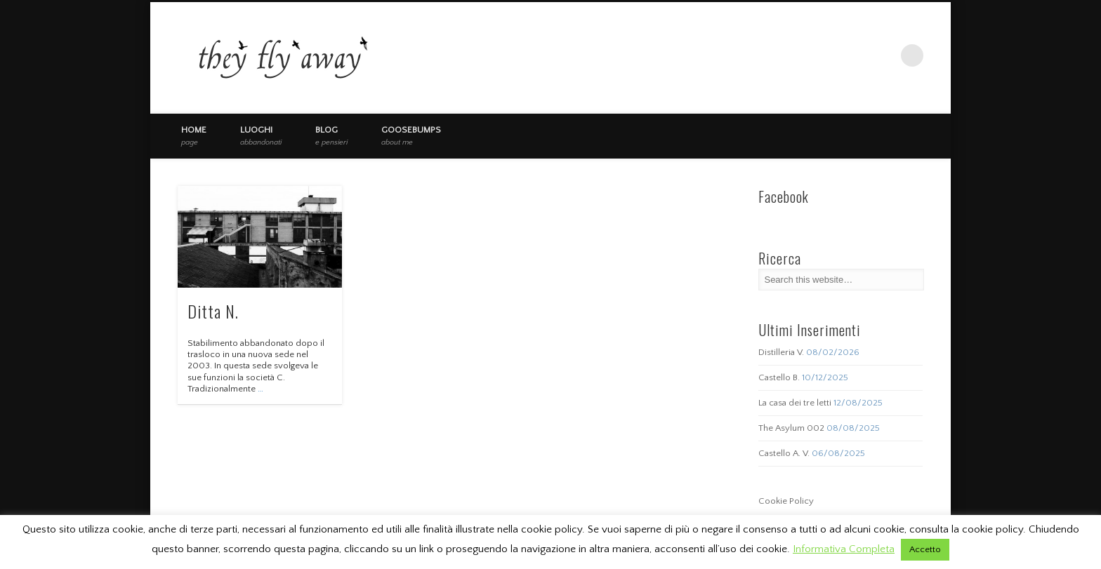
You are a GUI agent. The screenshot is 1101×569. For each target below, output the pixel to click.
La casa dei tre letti (794, 403)
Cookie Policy (786, 501)
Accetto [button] (925, 549)
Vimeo (883, 55)
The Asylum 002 (791, 428)
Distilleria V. (781, 352)
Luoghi (261, 135)
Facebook (854, 55)
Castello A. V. (784, 453)
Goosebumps (411, 135)
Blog (331, 135)
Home (193, 135)
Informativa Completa (844, 549)
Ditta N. (213, 310)
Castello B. (779, 377)
